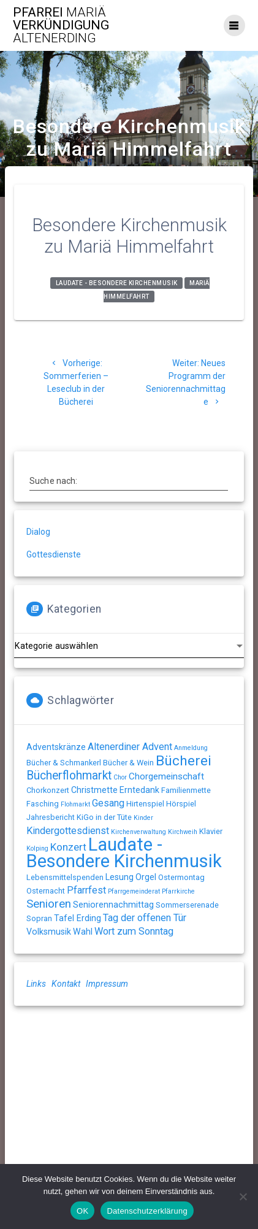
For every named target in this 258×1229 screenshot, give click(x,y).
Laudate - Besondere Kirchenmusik (117, 283)
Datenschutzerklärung (147, 1211)
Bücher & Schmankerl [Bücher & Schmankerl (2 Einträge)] (63, 762)
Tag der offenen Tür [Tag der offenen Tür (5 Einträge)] (144, 918)
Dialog (38, 532)
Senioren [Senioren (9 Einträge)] (48, 904)
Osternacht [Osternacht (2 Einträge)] (45, 890)
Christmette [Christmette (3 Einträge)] (94, 790)
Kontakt (65, 984)
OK (82, 1211)
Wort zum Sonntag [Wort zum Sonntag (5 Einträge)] (133, 931)
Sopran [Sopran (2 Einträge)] (39, 918)
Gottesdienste (53, 554)
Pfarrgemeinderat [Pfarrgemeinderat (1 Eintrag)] (134, 891)
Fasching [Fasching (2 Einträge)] (42, 803)
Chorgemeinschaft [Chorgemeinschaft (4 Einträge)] (166, 776)
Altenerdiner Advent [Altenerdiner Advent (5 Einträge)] (130, 746)
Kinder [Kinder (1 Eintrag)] (143, 818)
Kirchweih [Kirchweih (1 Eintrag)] (182, 832)
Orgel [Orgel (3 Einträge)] (145, 877)
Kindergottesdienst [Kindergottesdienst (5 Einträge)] (67, 831)
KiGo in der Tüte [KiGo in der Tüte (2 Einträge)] (104, 817)
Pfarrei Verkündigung (61, 25)
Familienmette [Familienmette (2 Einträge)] (186, 790)
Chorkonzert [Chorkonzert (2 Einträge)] (47, 790)
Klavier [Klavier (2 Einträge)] (210, 831)
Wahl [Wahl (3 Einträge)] (83, 931)
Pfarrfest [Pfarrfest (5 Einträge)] (86, 890)
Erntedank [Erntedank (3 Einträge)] (139, 790)
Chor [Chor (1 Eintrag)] (120, 777)
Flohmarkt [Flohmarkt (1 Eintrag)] (75, 804)
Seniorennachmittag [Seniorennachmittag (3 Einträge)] (113, 904)
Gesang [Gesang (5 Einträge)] (108, 803)
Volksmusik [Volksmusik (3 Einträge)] (48, 931)
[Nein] (243, 1196)
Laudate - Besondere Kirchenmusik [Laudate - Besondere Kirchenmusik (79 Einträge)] (124, 852)
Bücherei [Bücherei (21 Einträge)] (183, 760)
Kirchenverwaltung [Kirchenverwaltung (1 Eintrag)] (138, 832)
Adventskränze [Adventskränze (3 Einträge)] (56, 747)
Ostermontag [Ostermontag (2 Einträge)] (181, 877)
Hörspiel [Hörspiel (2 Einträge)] (181, 803)
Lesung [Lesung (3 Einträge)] (119, 877)
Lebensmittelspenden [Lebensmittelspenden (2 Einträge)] (65, 877)
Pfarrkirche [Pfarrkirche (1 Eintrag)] (178, 891)
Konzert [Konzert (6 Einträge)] (68, 847)
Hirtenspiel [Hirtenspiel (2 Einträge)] (145, 803)
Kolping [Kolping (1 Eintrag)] (37, 848)
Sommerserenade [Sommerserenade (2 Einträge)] (187, 904)
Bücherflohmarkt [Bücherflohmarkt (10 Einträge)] (69, 775)
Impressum (107, 984)
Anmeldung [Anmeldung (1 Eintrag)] (191, 748)
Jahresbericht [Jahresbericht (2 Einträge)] (50, 817)
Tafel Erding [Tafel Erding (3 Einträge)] (77, 918)
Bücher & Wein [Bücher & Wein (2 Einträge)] (128, 762)
